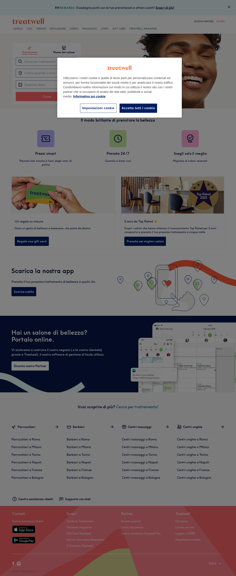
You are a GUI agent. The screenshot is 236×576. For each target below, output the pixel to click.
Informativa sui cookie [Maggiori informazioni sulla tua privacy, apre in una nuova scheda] (89, 96)
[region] (119, 88)
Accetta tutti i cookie (138, 108)
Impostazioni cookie (98, 108)
